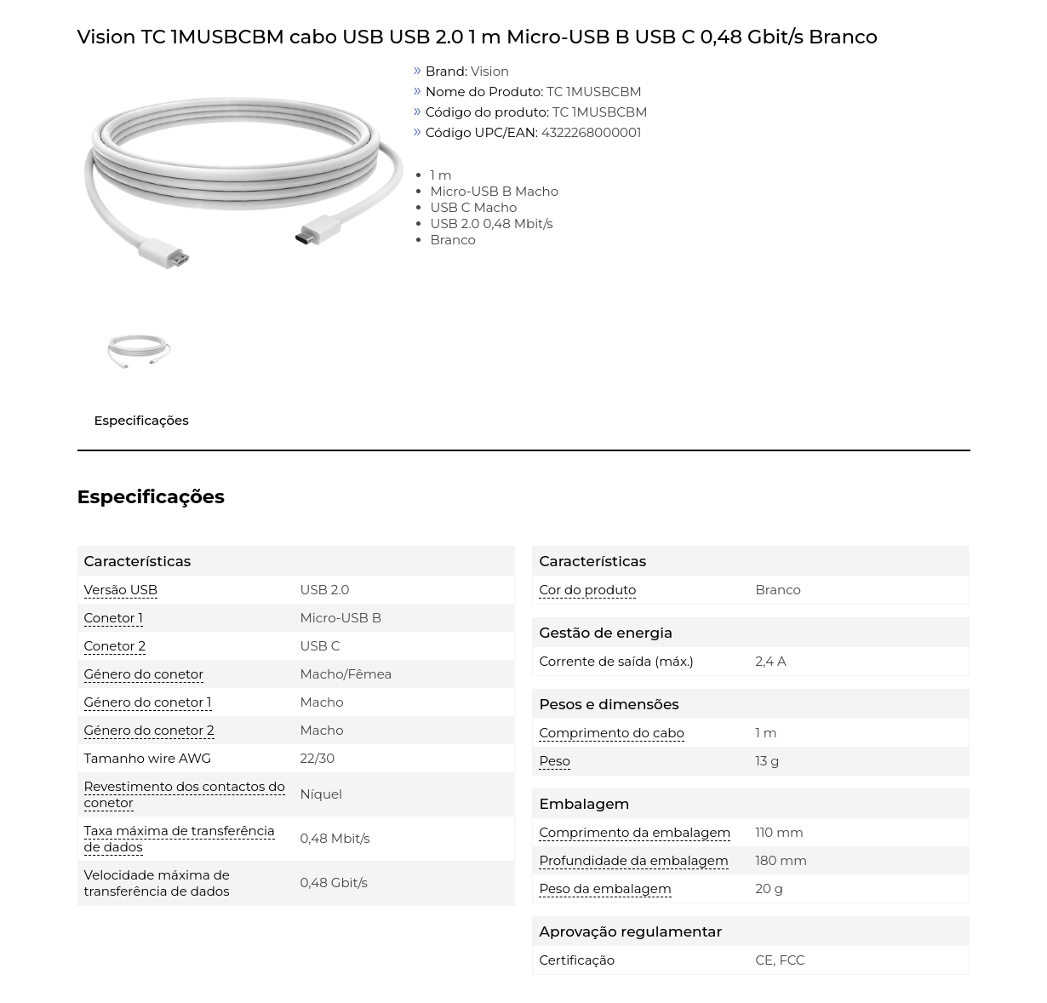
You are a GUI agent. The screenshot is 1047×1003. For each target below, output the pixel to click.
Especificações (141, 420)
